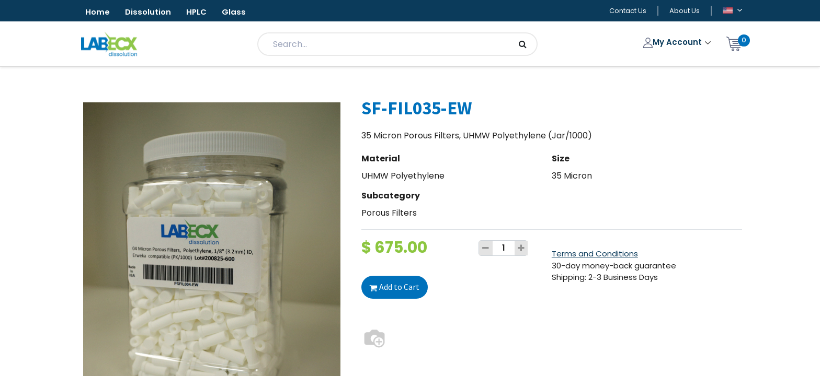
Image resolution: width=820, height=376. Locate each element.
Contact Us (627, 11)
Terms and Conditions (595, 254)
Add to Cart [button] (394, 288)
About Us (684, 11)
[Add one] (521, 249)
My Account (673, 43)
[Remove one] (486, 249)
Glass (245, 12)
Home (98, 12)
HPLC (204, 12)
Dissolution (152, 12)
